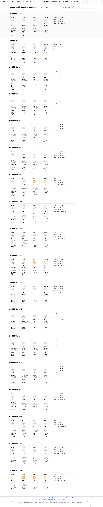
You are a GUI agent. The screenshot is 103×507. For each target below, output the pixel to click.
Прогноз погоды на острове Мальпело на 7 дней (64, 497)
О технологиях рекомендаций (75, 506)
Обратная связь (85, 506)
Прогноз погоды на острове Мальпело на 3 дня (12, 497)
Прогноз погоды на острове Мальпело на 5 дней (38, 497)
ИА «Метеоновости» (98, 506)
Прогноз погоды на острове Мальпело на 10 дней (90, 497)
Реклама (11, 506)
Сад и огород (51, 499)
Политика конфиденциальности (63, 506)
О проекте (54, 506)
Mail (2, 506)
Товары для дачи (61, 499)
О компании (6, 506)
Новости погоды (42, 499)
